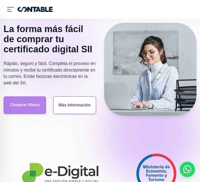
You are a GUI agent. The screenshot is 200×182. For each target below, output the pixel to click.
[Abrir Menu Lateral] (10, 9)
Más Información (75, 105)
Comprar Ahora (25, 105)
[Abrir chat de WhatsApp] (187, 169)
